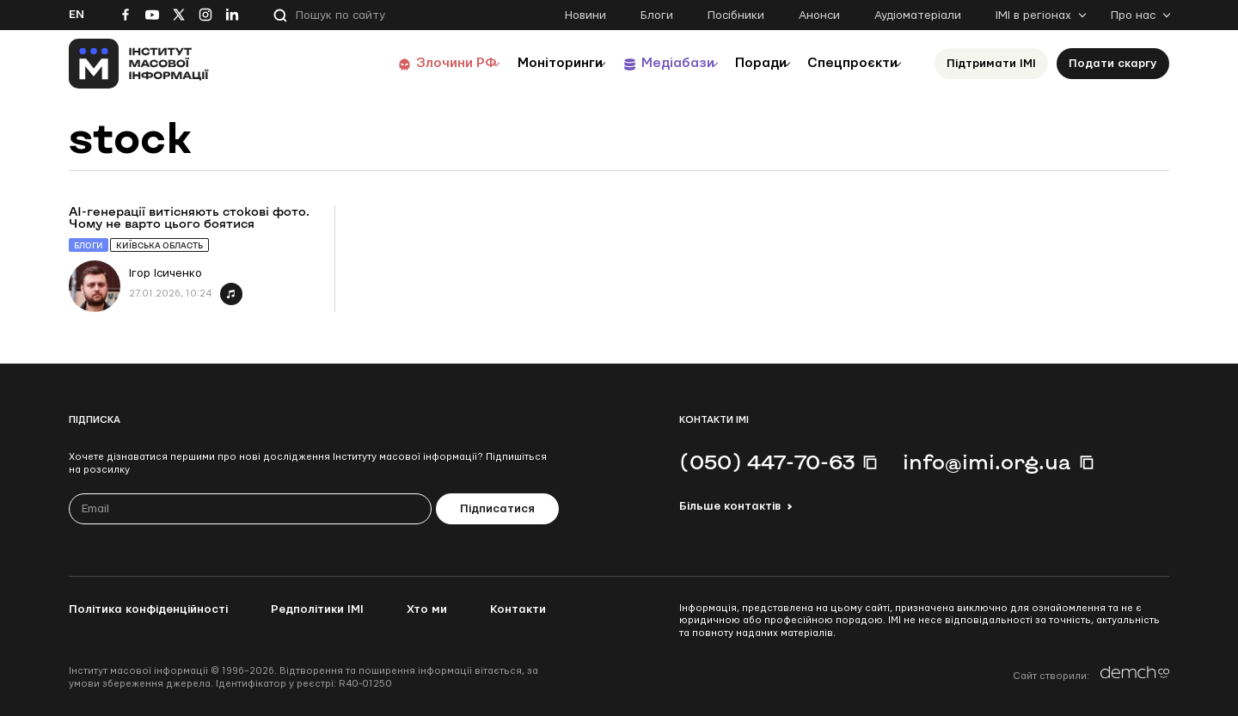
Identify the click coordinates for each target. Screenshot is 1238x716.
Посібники (736, 15)
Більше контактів (730, 506)
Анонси (819, 15)
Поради (740, 63)
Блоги (656, 15)
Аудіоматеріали (917, 15)
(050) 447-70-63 (767, 461)
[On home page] (139, 64)
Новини (585, 15)
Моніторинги (515, 63)
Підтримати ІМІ (991, 64)
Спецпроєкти (845, 63)
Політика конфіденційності (148, 609)
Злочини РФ (400, 63)
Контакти (518, 609)
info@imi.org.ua (987, 461)
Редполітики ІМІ (317, 609)
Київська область (159, 245)
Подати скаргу (1113, 64)
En (76, 15)
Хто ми (427, 609)
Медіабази (644, 63)
